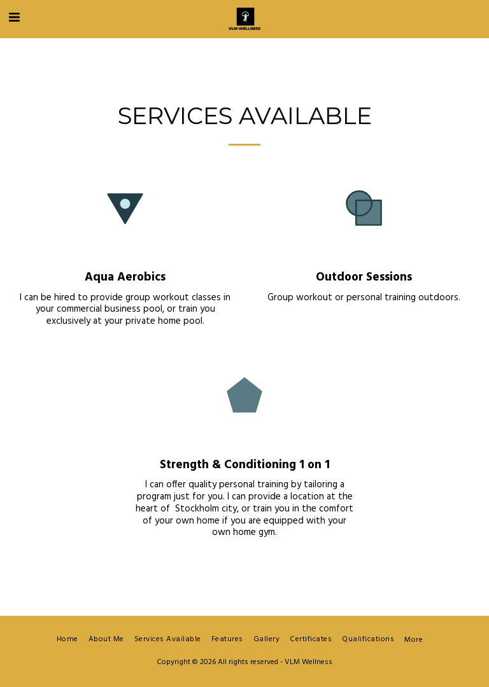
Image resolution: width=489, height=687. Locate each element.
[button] (14, 18)
